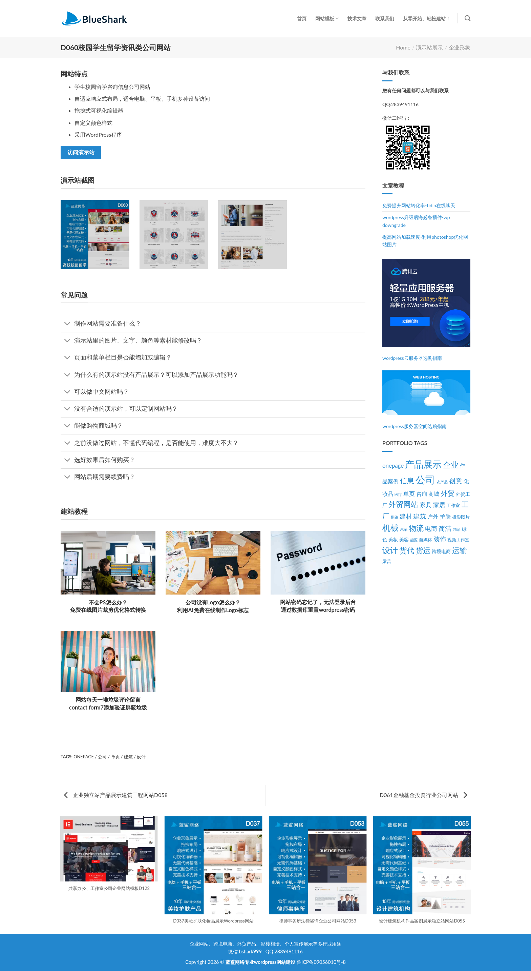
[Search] (467, 18)
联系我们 (384, 18)
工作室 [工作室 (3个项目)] (453, 505)
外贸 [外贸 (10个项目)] (447, 493)
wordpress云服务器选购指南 (412, 358)
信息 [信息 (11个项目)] (407, 481)
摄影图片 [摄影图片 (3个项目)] (461, 517)
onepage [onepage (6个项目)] (393, 465)
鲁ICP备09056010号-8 (321, 962)
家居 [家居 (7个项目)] (439, 504)
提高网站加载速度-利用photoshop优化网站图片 (425, 240)
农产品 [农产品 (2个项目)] (442, 482)
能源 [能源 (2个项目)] (414, 540)
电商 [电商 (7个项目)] (431, 528)
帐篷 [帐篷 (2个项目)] (394, 517)
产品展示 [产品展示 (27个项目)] (423, 464)
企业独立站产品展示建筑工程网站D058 (116, 795)
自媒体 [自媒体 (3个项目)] (425, 539)
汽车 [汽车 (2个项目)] (403, 529)
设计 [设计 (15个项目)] (390, 550)
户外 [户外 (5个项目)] (432, 516)
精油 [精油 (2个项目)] (457, 529)
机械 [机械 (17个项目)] (390, 527)
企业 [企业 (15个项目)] (451, 464)
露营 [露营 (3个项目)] (386, 561)
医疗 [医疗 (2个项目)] (398, 494)
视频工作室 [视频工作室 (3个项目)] (458, 539)
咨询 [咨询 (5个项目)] (421, 494)
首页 (301, 18)
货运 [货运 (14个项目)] (423, 550)
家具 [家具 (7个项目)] (426, 504)
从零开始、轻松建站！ (426, 18)
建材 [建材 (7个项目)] (406, 516)
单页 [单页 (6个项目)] (409, 493)
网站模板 (327, 18)
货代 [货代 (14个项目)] (406, 550)
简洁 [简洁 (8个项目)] (445, 528)
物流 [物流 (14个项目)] (416, 527)
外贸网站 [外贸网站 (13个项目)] (403, 504)
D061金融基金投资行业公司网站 (423, 795)
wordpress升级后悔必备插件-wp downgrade (416, 221)
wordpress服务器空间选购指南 (414, 426)
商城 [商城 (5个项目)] (433, 494)
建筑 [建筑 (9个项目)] (419, 516)
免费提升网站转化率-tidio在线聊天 (418, 205)
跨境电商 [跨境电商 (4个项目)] (441, 551)
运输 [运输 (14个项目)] (459, 550)
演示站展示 (429, 47)
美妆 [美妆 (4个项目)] (393, 539)
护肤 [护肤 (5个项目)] (445, 516)
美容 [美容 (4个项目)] (404, 539)
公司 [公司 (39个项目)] (425, 479)
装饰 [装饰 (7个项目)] (440, 539)
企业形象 (459, 47)
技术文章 (356, 18)
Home (403, 47)
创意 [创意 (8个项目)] (455, 481)
